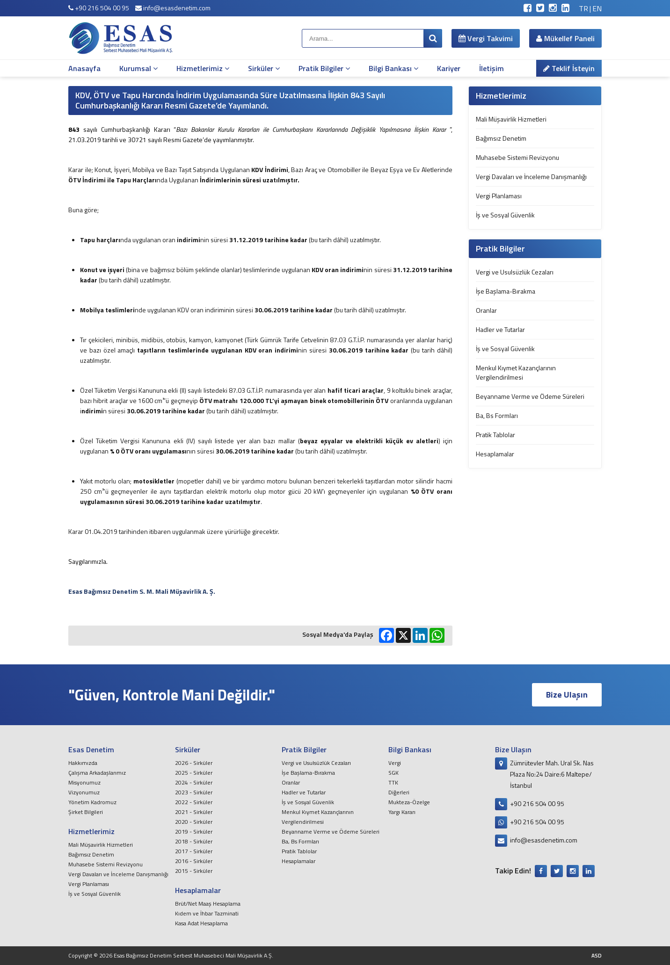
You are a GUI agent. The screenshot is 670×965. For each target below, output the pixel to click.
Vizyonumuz (84, 792)
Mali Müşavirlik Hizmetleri (511, 119)
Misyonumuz (84, 782)
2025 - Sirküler (193, 772)
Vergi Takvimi (486, 38)
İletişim (491, 68)
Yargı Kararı (401, 811)
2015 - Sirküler (193, 870)
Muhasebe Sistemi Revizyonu (517, 157)
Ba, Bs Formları (497, 415)
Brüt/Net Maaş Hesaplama (207, 903)
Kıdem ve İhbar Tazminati (207, 913)
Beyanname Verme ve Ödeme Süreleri (530, 396)
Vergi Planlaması (499, 196)
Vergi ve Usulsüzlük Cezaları (514, 272)
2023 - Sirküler (193, 792)
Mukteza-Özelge (409, 802)
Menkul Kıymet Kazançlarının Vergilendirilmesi (516, 372)
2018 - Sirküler (193, 841)
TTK (393, 782)
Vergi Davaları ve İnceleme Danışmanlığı (531, 176)
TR (583, 8)
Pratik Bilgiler (324, 68)
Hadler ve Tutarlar (500, 329)
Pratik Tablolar (495, 434)
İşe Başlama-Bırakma (505, 291)
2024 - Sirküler (193, 782)
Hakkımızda (82, 762)
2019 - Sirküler (193, 831)
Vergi (394, 762)
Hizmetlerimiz (202, 68)
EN (597, 8)
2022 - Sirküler (193, 802)
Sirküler (264, 68)
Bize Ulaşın (567, 694)
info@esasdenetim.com (173, 8)
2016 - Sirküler (193, 861)
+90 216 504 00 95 (98, 8)
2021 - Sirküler (193, 811)
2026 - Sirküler (193, 762)
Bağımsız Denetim (501, 138)
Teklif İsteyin (569, 68)
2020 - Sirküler (193, 821)
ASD (596, 955)
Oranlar (486, 310)
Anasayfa (84, 68)
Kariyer (448, 68)
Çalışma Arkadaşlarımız (97, 772)
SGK (393, 772)
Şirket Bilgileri (85, 811)
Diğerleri (398, 792)
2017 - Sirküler (193, 851)
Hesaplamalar (495, 454)
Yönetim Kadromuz (92, 802)
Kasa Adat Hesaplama (201, 923)
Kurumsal (138, 68)
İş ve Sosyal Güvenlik (505, 215)
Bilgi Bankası (393, 68)
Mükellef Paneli (565, 38)
